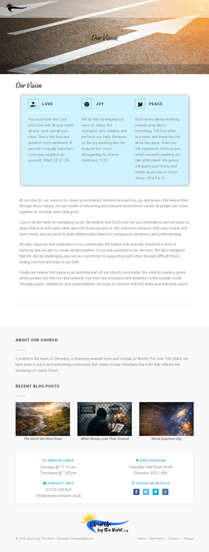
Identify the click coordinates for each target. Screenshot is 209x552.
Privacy (189, 538)
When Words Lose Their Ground (104, 439)
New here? (157, 538)
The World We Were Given (42, 439)
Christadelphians (81, 538)
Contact (173, 538)
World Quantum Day (166, 439)
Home (19, 69)
